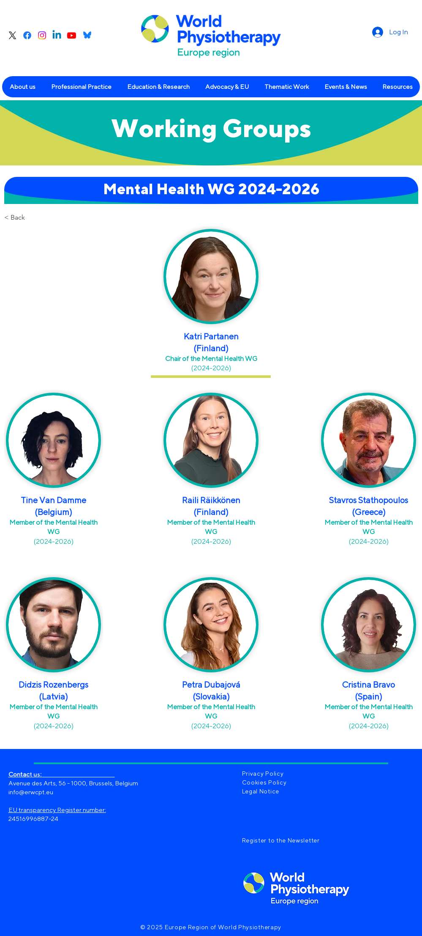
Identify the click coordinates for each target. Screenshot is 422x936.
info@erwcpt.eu (30, 792)
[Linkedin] (57, 35)
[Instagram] (42, 35)
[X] (12, 35)
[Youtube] (71, 35)
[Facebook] (27, 35)
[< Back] (32, 217)
